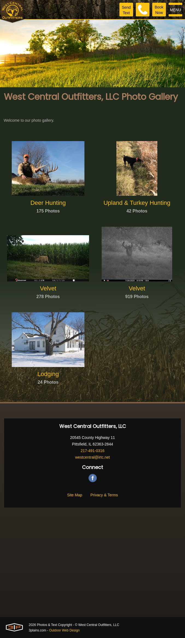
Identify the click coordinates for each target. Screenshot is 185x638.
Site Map (74, 495)
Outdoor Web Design (64, 630)
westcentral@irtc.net (92, 457)
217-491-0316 (92, 450)
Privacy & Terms (104, 495)
